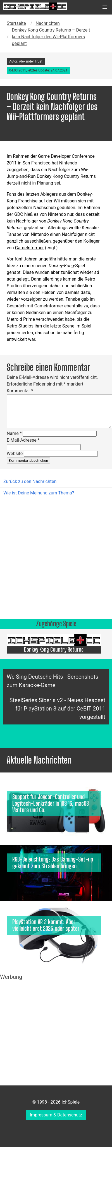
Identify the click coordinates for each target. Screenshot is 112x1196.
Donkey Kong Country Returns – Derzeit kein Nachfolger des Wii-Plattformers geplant (51, 36)
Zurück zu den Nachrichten (29, 481)
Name (14, 433)
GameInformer (29, 247)
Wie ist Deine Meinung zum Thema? (38, 493)
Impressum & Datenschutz (56, 1115)
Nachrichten (47, 23)
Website (15, 453)
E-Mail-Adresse (23, 440)
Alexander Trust (30, 61)
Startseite (16, 23)
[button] (104, 7)
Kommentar (20, 390)
